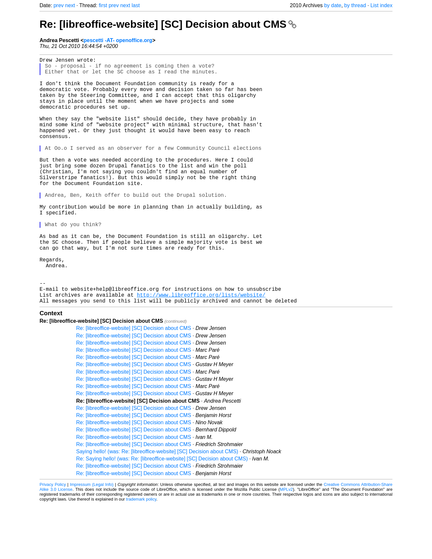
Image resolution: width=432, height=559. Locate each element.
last (136, 5)
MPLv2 (286, 544)
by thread (355, 5)
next (70, 5)
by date (332, 5)
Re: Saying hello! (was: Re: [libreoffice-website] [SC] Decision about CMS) (162, 513)
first (103, 5)
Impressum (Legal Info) (91, 539)
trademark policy (141, 553)
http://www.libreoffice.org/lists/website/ (201, 348)
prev (59, 5)
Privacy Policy (53, 539)
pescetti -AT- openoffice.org (118, 40)
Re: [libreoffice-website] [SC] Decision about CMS (168, 24)
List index (381, 5)
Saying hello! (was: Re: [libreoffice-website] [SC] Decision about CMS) (157, 506)
